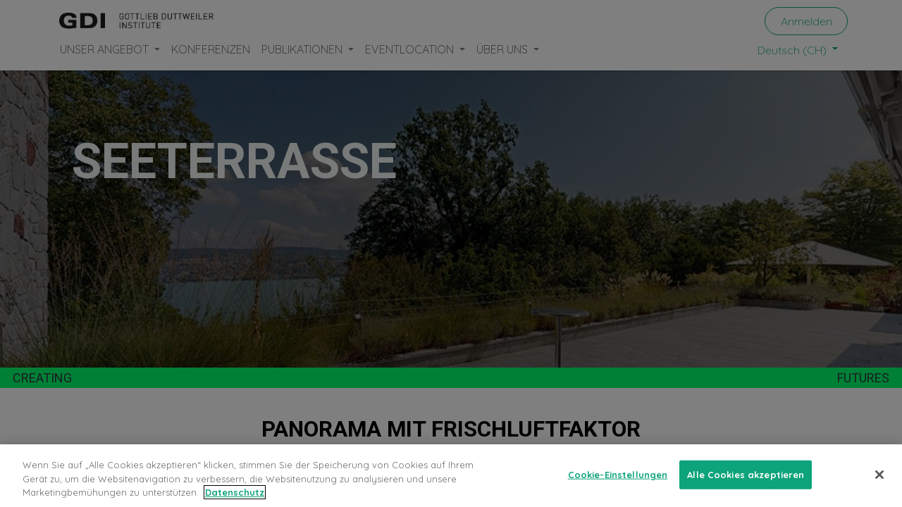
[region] (451, 475)
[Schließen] (879, 474)
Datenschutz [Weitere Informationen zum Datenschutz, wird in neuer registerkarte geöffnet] (234, 492)
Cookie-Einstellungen (618, 474)
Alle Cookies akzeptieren (745, 474)
